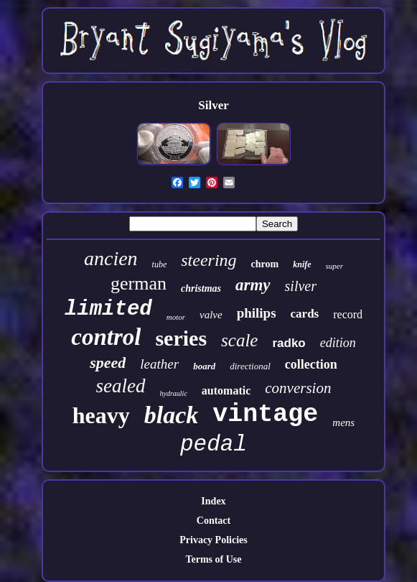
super (334, 266)
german (139, 283)
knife (302, 264)
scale (239, 340)
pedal (213, 444)
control (106, 337)
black (171, 415)
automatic (226, 390)
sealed (121, 386)
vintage (265, 414)
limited (108, 309)
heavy (101, 415)
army (253, 285)
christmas (201, 288)
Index (213, 501)
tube (159, 264)
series (181, 338)
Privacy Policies (213, 540)
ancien (111, 258)
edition (338, 343)
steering (208, 260)
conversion (298, 388)
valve (211, 314)
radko (288, 343)
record (347, 314)
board (204, 366)
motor (176, 317)
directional (250, 366)
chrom (265, 264)
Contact (213, 520)
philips (256, 312)
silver (301, 286)
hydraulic (173, 393)
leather (159, 363)
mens (343, 422)
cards (305, 313)
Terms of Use (213, 559)
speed (108, 362)
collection (311, 364)
